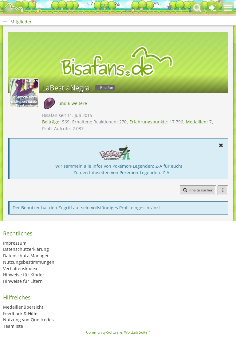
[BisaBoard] (14, 8)
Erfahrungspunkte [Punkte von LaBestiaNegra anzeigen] (148, 122)
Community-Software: (118, 332)
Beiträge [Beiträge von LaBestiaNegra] (50, 122)
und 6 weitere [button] (72, 103)
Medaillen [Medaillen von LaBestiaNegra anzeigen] (196, 122)
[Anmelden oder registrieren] (212, 8)
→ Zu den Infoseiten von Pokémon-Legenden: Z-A (118, 172)
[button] (228, 8)
